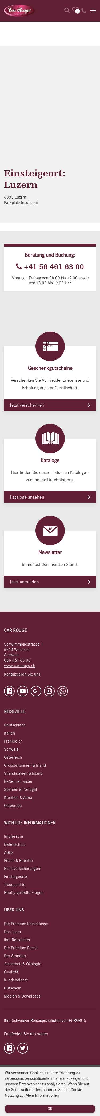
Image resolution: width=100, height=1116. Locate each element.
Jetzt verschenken (27, 405)
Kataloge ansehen (27, 497)
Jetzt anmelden (24, 582)
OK (50, 1109)
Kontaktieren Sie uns (22, 674)
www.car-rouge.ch (19, 665)
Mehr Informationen (42, 1095)
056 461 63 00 (17, 660)
